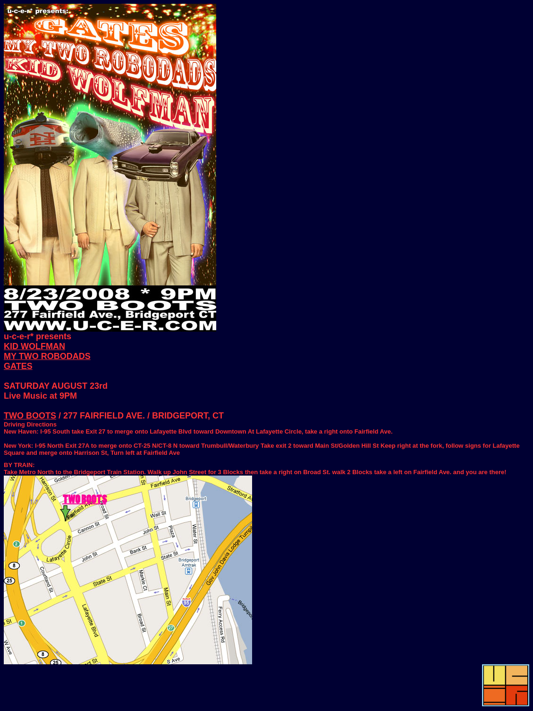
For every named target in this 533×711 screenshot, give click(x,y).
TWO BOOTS (30, 415)
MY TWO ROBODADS (47, 356)
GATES (18, 366)
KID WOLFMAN (34, 346)
